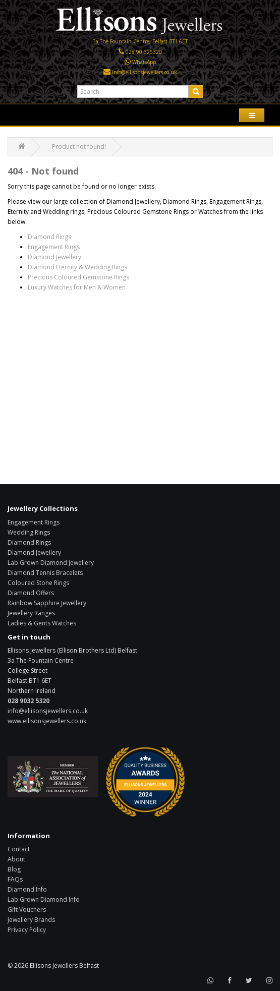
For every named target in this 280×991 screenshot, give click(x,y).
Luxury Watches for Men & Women (77, 287)
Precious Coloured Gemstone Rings (78, 277)
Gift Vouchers (27, 909)
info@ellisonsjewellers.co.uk (144, 72)
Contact (19, 849)
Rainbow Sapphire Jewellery (47, 603)
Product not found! (79, 146)
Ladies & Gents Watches (42, 623)
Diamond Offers (31, 593)
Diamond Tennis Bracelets (45, 572)
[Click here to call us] (121, 51)
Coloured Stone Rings (38, 582)
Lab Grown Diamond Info (44, 899)
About (16, 859)
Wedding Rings (29, 532)
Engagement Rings (54, 247)
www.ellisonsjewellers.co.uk (47, 721)
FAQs (15, 879)
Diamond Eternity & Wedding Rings (77, 267)
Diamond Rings (49, 236)
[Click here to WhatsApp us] (128, 62)
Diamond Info (27, 889)
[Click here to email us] (106, 72)
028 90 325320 (144, 51)
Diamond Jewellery (54, 257)
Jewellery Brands (31, 919)
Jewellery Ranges (31, 613)
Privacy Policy (27, 929)
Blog (14, 869)
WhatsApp (144, 62)
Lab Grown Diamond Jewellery (51, 562)
